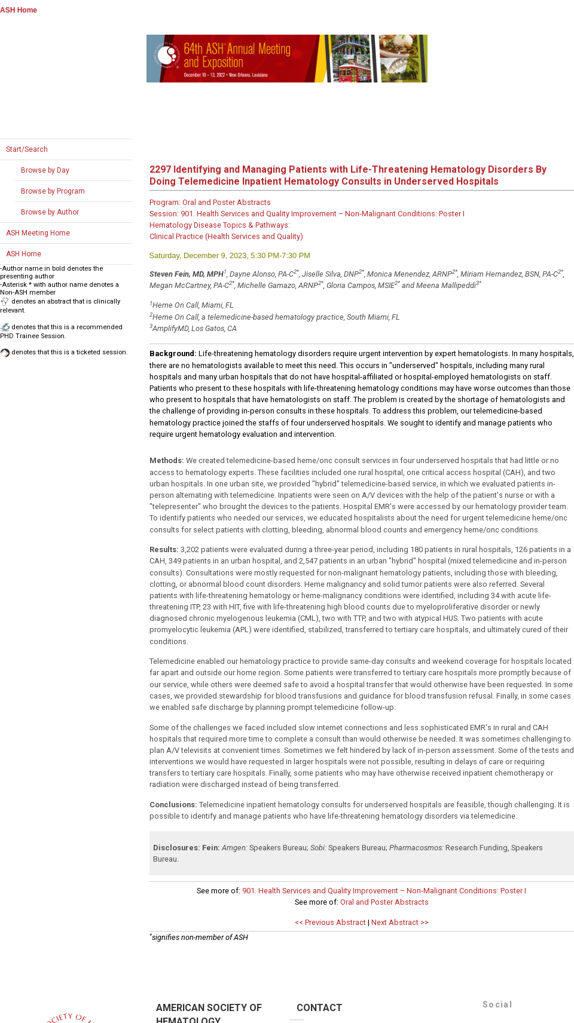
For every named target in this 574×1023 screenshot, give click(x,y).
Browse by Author (50, 212)
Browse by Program (53, 191)
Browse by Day (45, 170)
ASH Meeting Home (38, 233)
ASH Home (18, 10)
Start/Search (27, 149)
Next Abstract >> (400, 922)
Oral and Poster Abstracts (384, 902)
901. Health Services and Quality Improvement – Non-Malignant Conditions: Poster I (384, 890)
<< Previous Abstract (330, 922)
